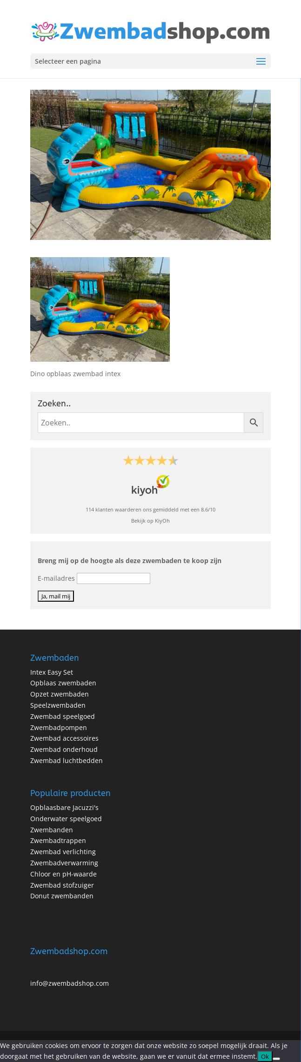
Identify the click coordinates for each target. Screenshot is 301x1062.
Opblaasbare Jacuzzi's (64, 807)
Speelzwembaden (58, 705)
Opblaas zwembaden (63, 682)
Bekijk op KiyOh (150, 520)
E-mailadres (56, 578)
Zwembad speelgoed (62, 716)
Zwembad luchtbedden (66, 760)
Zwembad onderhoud (64, 749)
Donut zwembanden (62, 895)
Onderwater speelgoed (66, 818)
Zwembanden (51, 829)
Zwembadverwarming (64, 862)
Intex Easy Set (51, 672)
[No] (276, 1058)
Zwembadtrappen (58, 840)
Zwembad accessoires (64, 738)
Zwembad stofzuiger (62, 885)
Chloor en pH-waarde (63, 874)
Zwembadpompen (58, 727)
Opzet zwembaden (59, 694)
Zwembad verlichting (63, 851)
